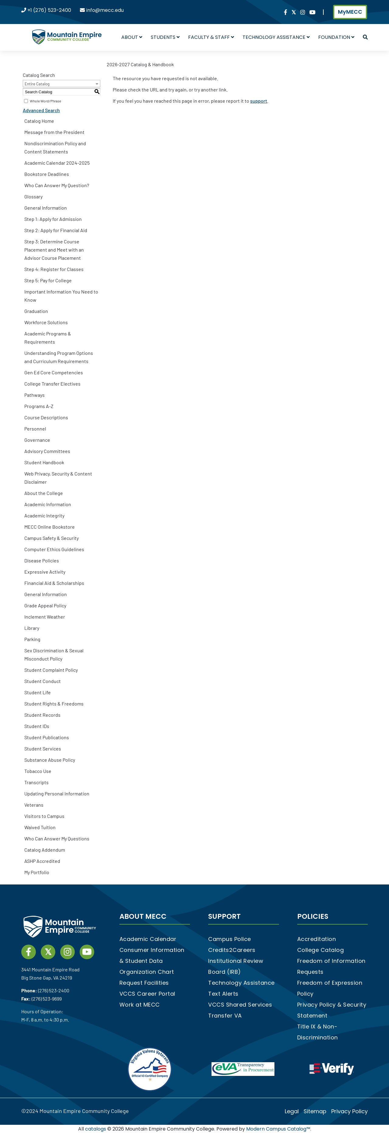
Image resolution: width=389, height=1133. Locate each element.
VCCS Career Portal (147, 993)
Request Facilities (144, 983)
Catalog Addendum (44, 850)
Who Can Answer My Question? (56, 185)
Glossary (33, 196)
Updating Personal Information (56, 793)
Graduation (36, 311)
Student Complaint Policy (51, 670)
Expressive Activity (44, 572)
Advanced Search (41, 110)
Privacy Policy (349, 1111)
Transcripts (36, 782)
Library (31, 628)
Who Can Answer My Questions (56, 838)
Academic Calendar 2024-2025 (57, 163)
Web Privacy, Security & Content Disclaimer (58, 478)
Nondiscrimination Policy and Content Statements (55, 147)
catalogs (95, 1128)
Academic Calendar (148, 939)
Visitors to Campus (44, 816)
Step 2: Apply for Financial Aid (55, 230)
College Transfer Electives (52, 383)
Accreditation (316, 939)
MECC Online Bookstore (49, 527)
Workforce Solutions (46, 322)
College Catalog (320, 950)
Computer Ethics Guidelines (54, 549)
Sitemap (315, 1111)
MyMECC (350, 11)
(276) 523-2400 (53, 990)
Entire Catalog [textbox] (37, 83)
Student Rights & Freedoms (54, 703)
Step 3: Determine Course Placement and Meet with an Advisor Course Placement (54, 250)
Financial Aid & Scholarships (54, 583)
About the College (43, 493)
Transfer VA (225, 1015)
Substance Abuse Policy (49, 760)
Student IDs (36, 726)
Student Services (42, 748)
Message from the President (54, 132)
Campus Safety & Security (51, 538)
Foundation (336, 37)
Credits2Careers (232, 950)
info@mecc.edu (105, 10)
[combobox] (61, 83)
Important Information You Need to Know (61, 296)
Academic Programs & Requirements (47, 338)
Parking (32, 639)
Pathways (34, 395)
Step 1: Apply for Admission (53, 219)
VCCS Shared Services (240, 1004)
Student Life (37, 692)
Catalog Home (39, 121)
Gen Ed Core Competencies (53, 372)
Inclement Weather (44, 617)
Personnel (35, 428)
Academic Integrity (44, 515)
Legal (292, 1111)
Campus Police (229, 939)
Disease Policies (41, 560)
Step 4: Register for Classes (54, 269)
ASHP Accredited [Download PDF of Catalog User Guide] (42, 861)
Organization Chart (146, 972)
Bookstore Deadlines (46, 174)
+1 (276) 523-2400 (49, 10)
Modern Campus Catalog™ (278, 1128)
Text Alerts (223, 993)
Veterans (33, 805)
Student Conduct (42, 681)
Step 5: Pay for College (48, 280)
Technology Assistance (276, 37)
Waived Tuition (40, 827)
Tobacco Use (37, 771)
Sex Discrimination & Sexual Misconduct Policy (54, 654)
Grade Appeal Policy (45, 605)
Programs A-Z (38, 406)
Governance (37, 440)
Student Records (42, 715)
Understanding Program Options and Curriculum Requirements (58, 357)
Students (165, 37)
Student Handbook (44, 462)
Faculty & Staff (211, 37)
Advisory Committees (47, 451)
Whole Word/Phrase (45, 101)
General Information (45, 208)
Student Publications (46, 737)
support (258, 101)
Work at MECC (139, 1004)
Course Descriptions (46, 417)
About (131, 37)
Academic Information (47, 504)
